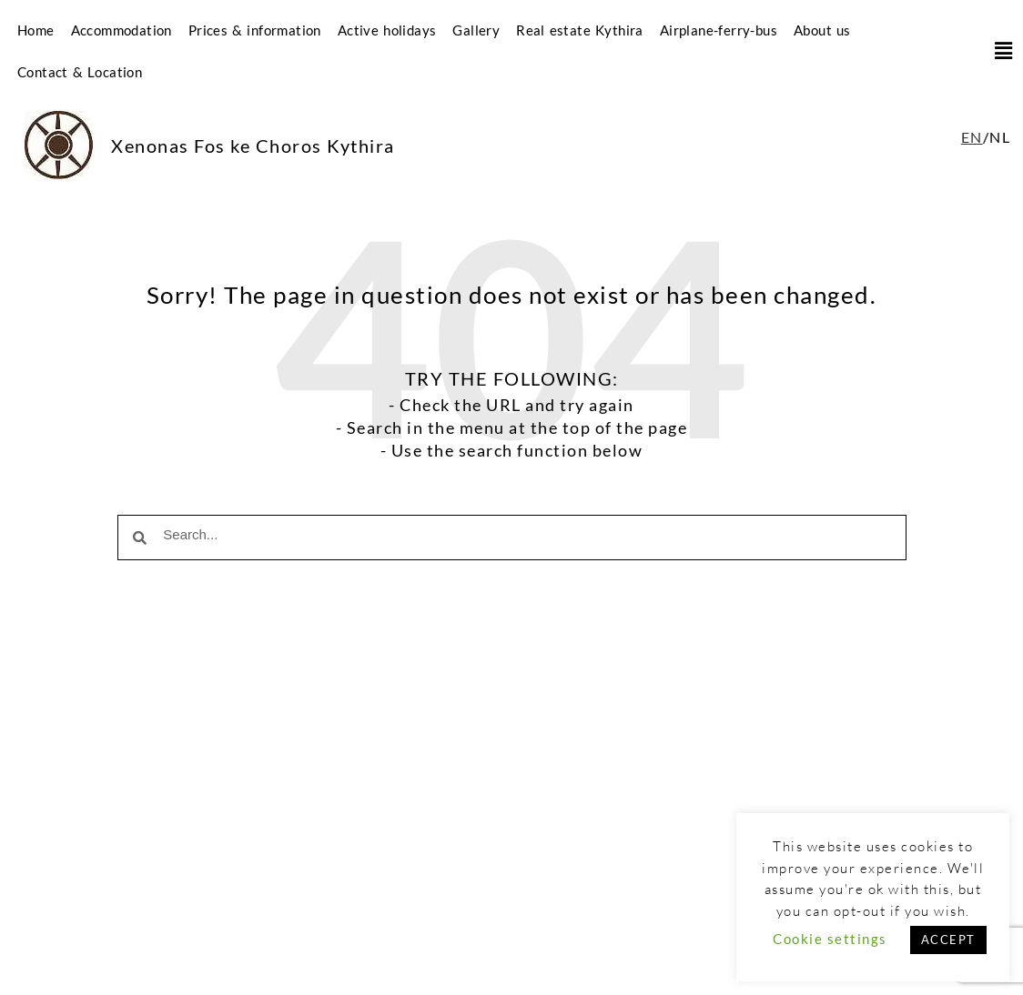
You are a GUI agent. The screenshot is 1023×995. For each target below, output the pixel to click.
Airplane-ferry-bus (718, 30)
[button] (997, 51)
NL (999, 137)
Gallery (476, 30)
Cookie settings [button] (830, 938)
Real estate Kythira (579, 30)
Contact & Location (79, 72)
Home (36, 30)
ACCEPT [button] (948, 939)
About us (822, 30)
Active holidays (387, 30)
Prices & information (254, 30)
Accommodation (121, 30)
